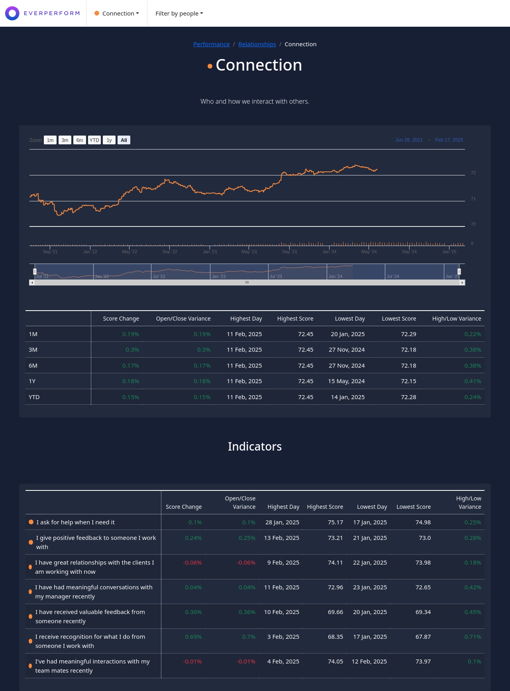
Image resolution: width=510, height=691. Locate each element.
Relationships (257, 44)
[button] (116, 13)
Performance (211, 44)
